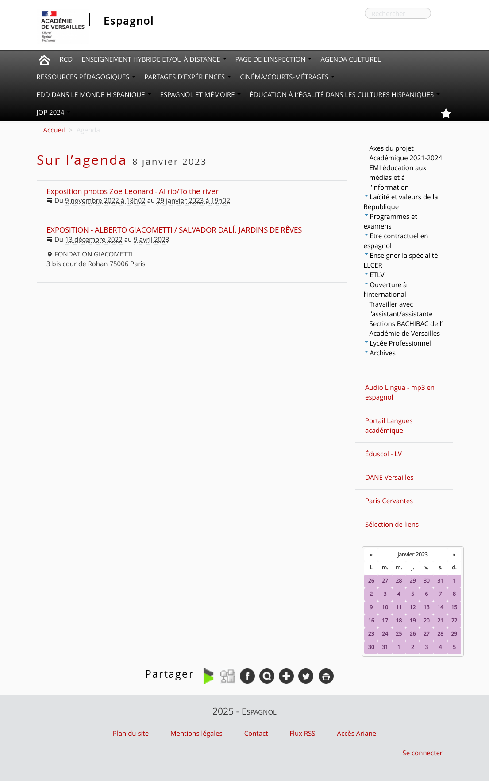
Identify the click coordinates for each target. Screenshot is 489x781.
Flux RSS (302, 733)
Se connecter (422, 753)
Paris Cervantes (389, 501)
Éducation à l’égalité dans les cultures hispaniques (345, 94)
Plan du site (131, 733)
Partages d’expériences (187, 77)
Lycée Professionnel (398, 343)
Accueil (54, 130)
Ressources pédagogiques (86, 77)
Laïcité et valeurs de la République (401, 202)
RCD (66, 59)
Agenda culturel (350, 59)
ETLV (375, 275)
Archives (380, 353)
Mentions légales (196, 733)
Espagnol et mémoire (200, 94)
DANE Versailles (389, 477)
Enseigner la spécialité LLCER (401, 260)
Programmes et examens (390, 221)
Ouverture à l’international (385, 289)
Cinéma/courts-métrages (287, 77)
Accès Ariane (357, 733)
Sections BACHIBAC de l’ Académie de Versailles (406, 328)
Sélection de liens (392, 524)
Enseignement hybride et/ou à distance (153, 59)
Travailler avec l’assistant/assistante (401, 309)
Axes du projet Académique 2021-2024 (406, 153)
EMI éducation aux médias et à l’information (398, 177)
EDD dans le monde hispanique (94, 94)
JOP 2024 (54, 112)
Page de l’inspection (273, 59)
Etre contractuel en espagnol (396, 241)
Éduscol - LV (383, 454)
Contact (256, 733)
